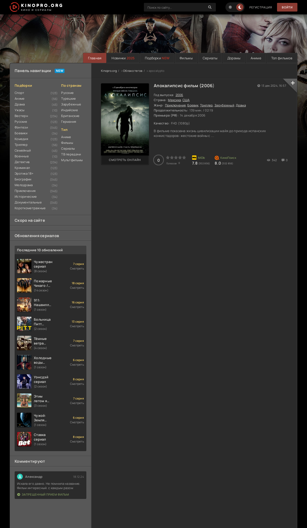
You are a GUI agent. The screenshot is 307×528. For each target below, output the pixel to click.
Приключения (25, 191)
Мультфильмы (72, 160)
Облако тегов (132, 71)
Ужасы (19, 110)
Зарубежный (224, 105)
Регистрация (260, 7)
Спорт (19, 93)
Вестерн (21, 116)
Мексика (174, 100)
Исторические (26, 196)
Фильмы (186, 58)
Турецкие (68, 98)
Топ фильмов (281, 58)
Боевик (192, 105)
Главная (94, 58)
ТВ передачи (71, 154)
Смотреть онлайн (125, 160)
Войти (287, 7)
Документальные (28, 202)
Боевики (21, 133)
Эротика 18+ (24, 173)
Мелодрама (24, 185)
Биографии (23, 179)
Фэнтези (21, 127)
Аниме (256, 58)
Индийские (69, 110)
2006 (207, 85)
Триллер (21, 144)
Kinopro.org (109, 71)
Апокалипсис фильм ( (177, 85)
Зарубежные (71, 104)
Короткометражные (30, 208)
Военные (22, 156)
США (186, 100)
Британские (70, 116)
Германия (68, 121)
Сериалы (210, 58)
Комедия (21, 139)
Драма (20, 104)
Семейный (23, 150)
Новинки (123, 58)
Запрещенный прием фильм (43, 494)
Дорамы (234, 58)
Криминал (22, 168)
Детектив (22, 162)
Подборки (157, 58)
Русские (21, 121)
